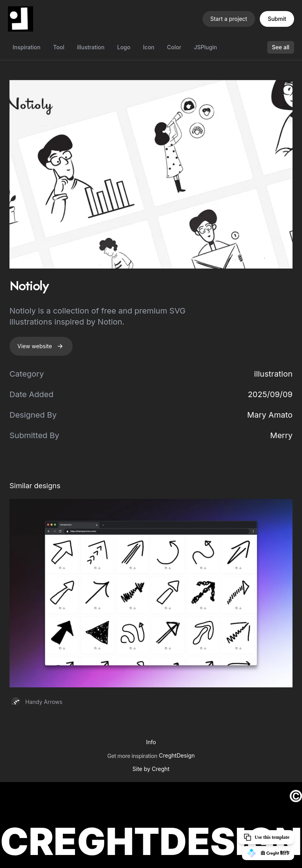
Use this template (266, 837)
